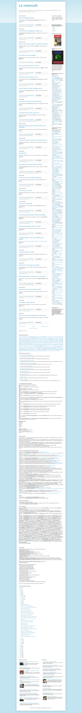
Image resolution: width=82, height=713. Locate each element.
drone (22, 161)
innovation (25, 260)
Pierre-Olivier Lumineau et (31, 541)
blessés (23, 234)
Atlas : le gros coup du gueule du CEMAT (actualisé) (33, 44)
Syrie (34, 342)
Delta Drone (23, 273)
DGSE (62, 338)
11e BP (27, 336)
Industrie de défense (54, 340)
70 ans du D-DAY (50, 336)
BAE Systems (52, 337)
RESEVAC (53, 341)
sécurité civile (37, 350)
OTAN (35, 341)
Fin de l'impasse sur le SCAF (56, 144)
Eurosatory (20, 340)
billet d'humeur (58, 344)
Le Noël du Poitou (55, 185)
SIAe (24, 342)
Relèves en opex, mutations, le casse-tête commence (56, 279)
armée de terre (24, 39)
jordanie (23, 347)
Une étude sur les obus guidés (27, 55)
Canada (33, 338)
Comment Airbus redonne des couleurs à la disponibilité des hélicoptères (56, 132)
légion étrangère (50, 347)
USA (43, 342)
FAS (30, 340)
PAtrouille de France (28, 284)
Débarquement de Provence (41, 339)
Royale (20, 342)
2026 (21, 587)
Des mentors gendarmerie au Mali (57, 257)
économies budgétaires (50, 350)
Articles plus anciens (45, 326)
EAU (48, 339)
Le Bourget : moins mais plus (27, 302)
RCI (50, 341)
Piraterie (46, 341)
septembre (22, 599)
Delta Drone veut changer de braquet (29, 265)
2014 (21, 650)
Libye (62, 340)
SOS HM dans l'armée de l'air (56, 260)
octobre (22, 598)
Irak (58, 340)
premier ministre (31, 349)
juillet (21, 602)
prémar (35, 349)
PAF (38, 341)
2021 (21, 591)
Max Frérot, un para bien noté (24, 374)
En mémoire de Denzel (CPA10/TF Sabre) (30, 164)
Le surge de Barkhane (55, 304)
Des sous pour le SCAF (25, 190)
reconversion (39, 349)
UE (40, 342)
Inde (50, 340)
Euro (59, 339)
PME (40, 341)
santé (31, 350)
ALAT (21, 337)
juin (21, 603)
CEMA (25, 338)
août (21, 600)
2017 (21, 646)
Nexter (28, 341)
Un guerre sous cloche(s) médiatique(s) (49, 675)
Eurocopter (61, 339)
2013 (21, 651)
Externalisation (27, 340)
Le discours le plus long (25, 203)
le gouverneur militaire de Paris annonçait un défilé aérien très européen (33, 241)
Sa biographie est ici (45, 452)
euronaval (23, 346)
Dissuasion (32, 339)
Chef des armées (40, 338)
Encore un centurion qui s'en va (24, 667)
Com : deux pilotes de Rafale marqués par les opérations (28, 689)
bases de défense (53, 344)
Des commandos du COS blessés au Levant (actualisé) (28, 693)
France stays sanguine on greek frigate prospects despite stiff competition (57, 90)
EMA (50, 339)
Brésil (62, 337)
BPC (54, 337)
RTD (55, 341)
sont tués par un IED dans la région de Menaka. (52, 493)
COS (29, 338)
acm (52, 342)
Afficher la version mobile (33, 328)
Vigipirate (50, 342)
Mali (23, 341)
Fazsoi (32, 340)
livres (34, 347)
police (22, 349)
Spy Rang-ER (22, 153)
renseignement (44, 349)
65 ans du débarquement (43, 336)
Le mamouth (28, 5)
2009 (21, 657)
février (22, 642)
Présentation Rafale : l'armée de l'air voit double (32, 276)
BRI (56, 337)
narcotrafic (31, 348)
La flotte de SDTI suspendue (56, 227)
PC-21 (25, 323)
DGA (60, 338)
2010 (21, 655)
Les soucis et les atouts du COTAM (57, 262)
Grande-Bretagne (39, 340)
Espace (57, 339)
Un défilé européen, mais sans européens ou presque (28, 628)
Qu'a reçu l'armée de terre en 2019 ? (29, 65)
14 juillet (30, 336)
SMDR (25, 161)
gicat (48, 346)
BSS (57, 337)
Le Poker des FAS (55, 222)
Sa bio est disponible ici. (47, 466)
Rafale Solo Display (29, 135)
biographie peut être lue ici (53, 461)
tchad (40, 350)
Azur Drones (23, 109)
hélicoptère (27, 26)
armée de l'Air (24, 284)
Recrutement (61, 341)
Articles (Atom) (25, 330)
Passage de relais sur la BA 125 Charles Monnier (27, 676)
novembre (22, 596)
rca (36, 349)
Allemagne (43, 337)
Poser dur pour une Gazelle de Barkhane (30, 177)
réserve (24, 350)
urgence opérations (44, 350)
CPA (31, 338)
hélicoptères (23, 96)
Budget (20, 338)
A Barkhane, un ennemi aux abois (57, 286)
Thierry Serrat (52, 541)
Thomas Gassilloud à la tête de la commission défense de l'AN (29, 703)
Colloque (44, 338)
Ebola (52, 339)
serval (34, 350)
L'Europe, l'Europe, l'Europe (26, 252)
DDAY (23, 297)
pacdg (44, 348)
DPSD (22, 339)
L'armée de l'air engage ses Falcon (57, 295)
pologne (25, 349)
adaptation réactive (56, 342)
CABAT (23, 338)
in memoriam (31, 26)
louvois (37, 347)
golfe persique (51, 346)
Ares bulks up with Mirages (56, 106)
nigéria (35, 348)
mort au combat (24, 348)
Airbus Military (39, 337)
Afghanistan (34, 337)
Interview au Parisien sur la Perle (57, 264)
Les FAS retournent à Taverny (56, 177)
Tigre (39, 342)
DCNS (56, 338)
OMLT (32, 341)
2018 (21, 645)
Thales (27, 161)
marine (26, 96)
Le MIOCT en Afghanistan (24, 379)
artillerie (34, 344)
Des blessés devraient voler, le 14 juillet (30, 226)
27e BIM (35, 336)
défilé (22, 260)
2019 (21, 594)
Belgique (60, 337)
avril (21, 639)
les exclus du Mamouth (30, 347)
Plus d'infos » (21, 22)
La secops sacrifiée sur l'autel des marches (26, 355)
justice (25, 347)
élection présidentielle (57, 350)
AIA (19, 337)
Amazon (54, 27)
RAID (27, 148)
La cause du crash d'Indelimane (57, 196)
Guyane (43, 340)
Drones (27, 85)
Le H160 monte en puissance (56, 136)
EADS (46, 339)
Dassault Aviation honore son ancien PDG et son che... (28, 616)
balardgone (48, 344)
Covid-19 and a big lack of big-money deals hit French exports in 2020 (57, 92)
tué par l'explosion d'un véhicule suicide (45, 487)
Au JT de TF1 (54, 266)
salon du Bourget (27, 350)
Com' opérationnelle (50, 338)
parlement (52, 348)
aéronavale (44, 344)
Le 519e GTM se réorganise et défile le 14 (30, 31)
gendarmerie (23, 26)
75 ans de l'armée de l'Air (57, 336)
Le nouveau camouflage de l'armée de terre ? (31, 697)
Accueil (33, 326)
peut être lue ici (58, 460)
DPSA (19, 339)
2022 (21, 590)
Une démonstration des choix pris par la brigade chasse (28, 363)
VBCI (48, 342)
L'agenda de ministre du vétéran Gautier (30, 289)
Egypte (55, 339)
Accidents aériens (28, 337)
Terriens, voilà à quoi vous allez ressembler (30, 684)
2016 (21, 647)
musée (28, 348)
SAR (22, 342)
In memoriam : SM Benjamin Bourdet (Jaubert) (27, 360)
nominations (38, 348)
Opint (37, 341)
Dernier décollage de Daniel (26, 18)
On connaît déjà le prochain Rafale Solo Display (32, 215)
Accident (23, 337)
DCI (54, 338)
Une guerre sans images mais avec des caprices (27, 357)
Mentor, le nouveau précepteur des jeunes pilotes (32, 315)
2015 (21, 649)
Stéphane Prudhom (40, 541)
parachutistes (47, 348)
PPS (42, 341)
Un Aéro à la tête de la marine (56, 225)
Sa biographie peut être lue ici (56, 458)
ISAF (48, 340)
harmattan (54, 346)
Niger (30, 341)
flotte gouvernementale (31, 346)
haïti (57, 346)
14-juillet (23, 247)
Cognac (23, 323)
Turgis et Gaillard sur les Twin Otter (57, 207)
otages (42, 348)
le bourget (28, 310)
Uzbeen (46, 342)
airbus (62, 342)
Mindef (26, 341)
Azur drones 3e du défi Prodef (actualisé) (30, 101)
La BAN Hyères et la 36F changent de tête (30, 88)
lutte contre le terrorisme (42, 347)
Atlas (27, 52)
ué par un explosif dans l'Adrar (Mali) (43, 457)
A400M (62, 336)
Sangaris (29, 342)
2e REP (38, 336)
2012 (21, 653)
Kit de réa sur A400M (55, 287)
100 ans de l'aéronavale (22, 336)
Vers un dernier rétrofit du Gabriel (57, 179)
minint (62, 347)
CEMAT (27, 338)
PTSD (44, 341)
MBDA (20, 341)
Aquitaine (46, 337)
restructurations (57, 349)
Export (23, 340)
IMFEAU (46, 340)
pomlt (27, 349)
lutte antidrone (24, 148)
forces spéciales (24, 310)
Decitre (54, 28)
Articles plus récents (22, 326)
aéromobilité (40, 344)
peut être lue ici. (56, 457)
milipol (60, 347)
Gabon (36, 340)
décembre (22, 595)
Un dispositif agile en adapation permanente (26, 368)
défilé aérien (26, 234)
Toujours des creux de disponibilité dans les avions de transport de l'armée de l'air (57, 218)
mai (21, 638)
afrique (60, 342)
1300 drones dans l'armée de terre (28, 77)
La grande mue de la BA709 (56, 134)
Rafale (23, 223)
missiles (20, 348)
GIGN (34, 340)
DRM (23, 339)
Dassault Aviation (24, 135)
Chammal (36, 338)
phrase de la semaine (57, 348)
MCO (22, 341)
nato (33, 348)
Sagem (26, 342)
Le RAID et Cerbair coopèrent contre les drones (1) (33, 140)
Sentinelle (32, 342)
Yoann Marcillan (22, 541)
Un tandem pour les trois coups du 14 (29, 112)
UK (41, 342)
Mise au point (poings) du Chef (24, 371)
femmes (26, 346)
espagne (20, 346)
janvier (22, 643)
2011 (21, 654)
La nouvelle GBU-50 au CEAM (56, 223)
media (58, 347)
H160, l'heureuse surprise (56, 259)
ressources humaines (50, 349)
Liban (60, 340)
